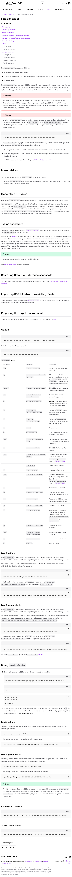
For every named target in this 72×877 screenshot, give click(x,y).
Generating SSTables (9, 30)
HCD (40, 9)
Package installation (9, 60)
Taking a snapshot (10, 265)
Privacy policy (28, 862)
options (35, 654)
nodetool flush (33, 300)
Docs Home (7, 9)
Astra (20, 9)
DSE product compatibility (42, 160)
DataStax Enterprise (7, 14)
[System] (69, 3)
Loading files (7, 46)
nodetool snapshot (32, 230)
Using (13, 665)
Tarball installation (8, 63)
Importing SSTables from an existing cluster (16, 38)
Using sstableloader (8, 52)
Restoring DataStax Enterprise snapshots (15, 35)
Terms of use (38, 862)
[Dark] (66, 3)
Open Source (60, 9)
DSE (49, 9)
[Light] (64, 3)
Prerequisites (6, 27)
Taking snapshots (8, 32)
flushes (14, 236)
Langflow (31, 9)
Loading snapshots (9, 49)
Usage (4, 43)
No (12, 847)
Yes (4, 847)
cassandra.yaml (60, 461)
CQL (54, 319)
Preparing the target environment (12, 41)
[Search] (42, 3)
